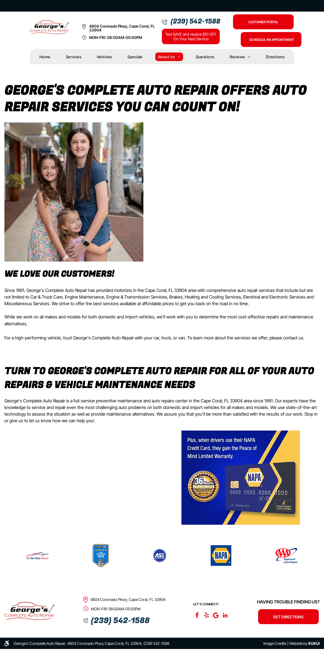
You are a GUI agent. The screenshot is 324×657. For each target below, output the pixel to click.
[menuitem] (45, 56)
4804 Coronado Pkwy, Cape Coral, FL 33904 (122, 28)
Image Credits (274, 643)
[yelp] (206, 616)
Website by (298, 643)
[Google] (216, 616)
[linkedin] (225, 616)
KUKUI (314, 643)
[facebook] (197, 616)
